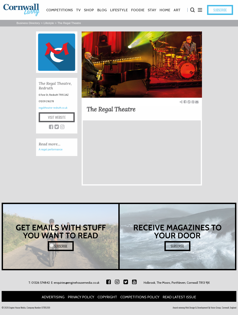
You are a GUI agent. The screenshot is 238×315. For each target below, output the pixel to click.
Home (164, 10)
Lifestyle (119, 10)
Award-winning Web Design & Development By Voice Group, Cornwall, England (204, 307)
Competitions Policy (139, 297)
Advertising (53, 297)
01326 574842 (40, 283)
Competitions (59, 10)
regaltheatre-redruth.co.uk (53, 107)
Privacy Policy (81, 297)
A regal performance (50, 149)
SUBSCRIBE (220, 9)
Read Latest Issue (179, 297)
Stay (152, 10)
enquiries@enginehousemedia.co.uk (76, 283)
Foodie (137, 10)
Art (177, 10)
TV (78, 10)
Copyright (107, 297)
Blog (102, 10)
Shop (89, 10)
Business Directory (28, 23)
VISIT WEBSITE (57, 117)
